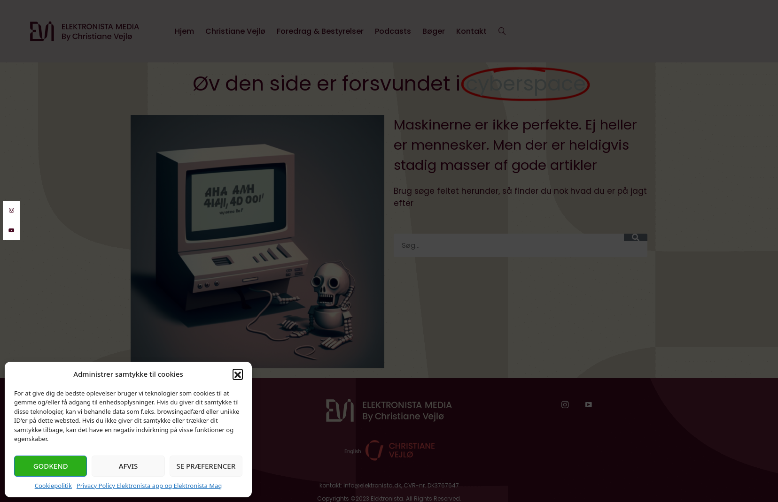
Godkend (50, 466)
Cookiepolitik (53, 485)
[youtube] (11, 230)
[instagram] (11, 211)
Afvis (128, 466)
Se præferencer (205, 466)
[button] (237, 374)
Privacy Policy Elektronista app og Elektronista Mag (149, 485)
